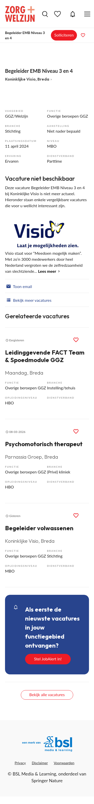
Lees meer (47, 271)
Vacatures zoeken (45, 14)
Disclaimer (40, 763)
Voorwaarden (64, 763)
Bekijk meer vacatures (28, 300)
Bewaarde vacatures (58, 14)
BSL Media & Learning (34, 773)
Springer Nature (47, 780)
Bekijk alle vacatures (47, 694)
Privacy (20, 763)
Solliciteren (64, 35)
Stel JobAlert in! (48, 658)
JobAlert (72, 14)
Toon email (18, 286)
